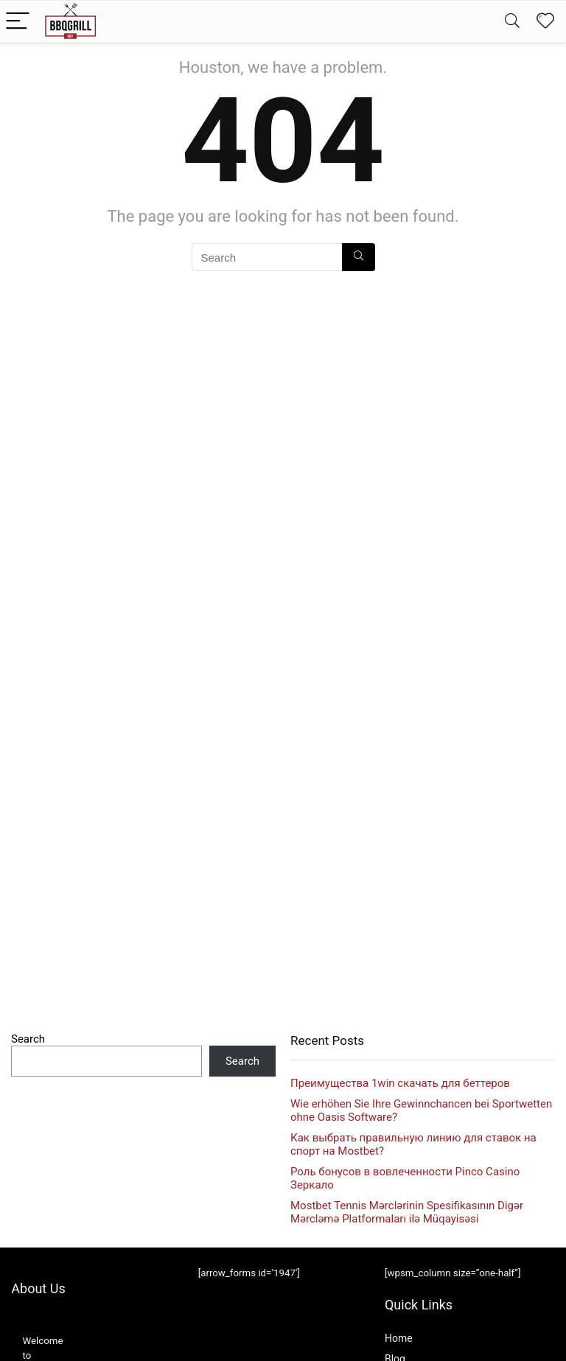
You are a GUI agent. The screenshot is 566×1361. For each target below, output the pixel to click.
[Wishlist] (545, 21)
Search (28, 1039)
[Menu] (17, 21)
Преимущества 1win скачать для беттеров (400, 1083)
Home (399, 1338)
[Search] (512, 21)
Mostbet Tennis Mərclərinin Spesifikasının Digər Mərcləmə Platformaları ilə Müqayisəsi (406, 1212)
